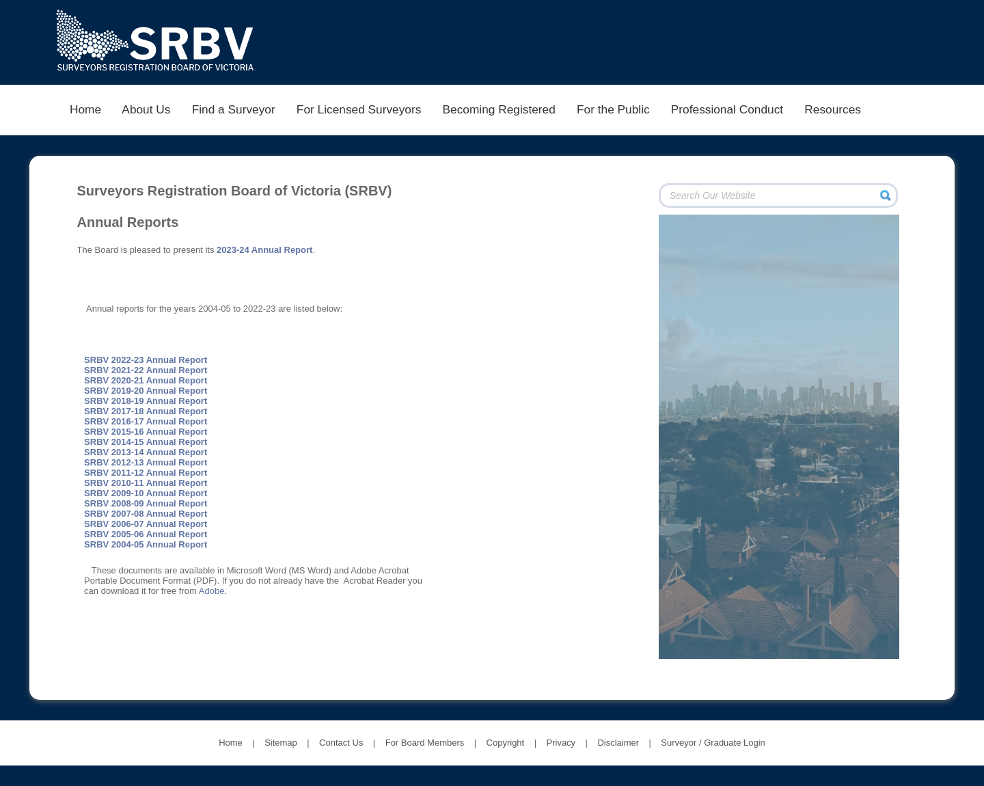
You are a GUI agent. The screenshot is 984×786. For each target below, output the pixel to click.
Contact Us (341, 742)
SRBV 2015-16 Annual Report (145, 431)
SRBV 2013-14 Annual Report (145, 452)
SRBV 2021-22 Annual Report (145, 370)
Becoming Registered (499, 109)
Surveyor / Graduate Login (713, 742)
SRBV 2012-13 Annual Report (145, 462)
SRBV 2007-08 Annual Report (145, 514)
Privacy (561, 742)
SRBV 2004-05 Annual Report (145, 544)
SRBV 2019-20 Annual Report (145, 390)
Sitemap (280, 742)
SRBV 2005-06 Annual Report (145, 534)
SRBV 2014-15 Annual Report (145, 442)
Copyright (506, 742)
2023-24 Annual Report (264, 250)
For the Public (613, 109)
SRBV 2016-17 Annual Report (145, 421)
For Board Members (425, 742)
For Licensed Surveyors (359, 109)
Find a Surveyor (233, 109)
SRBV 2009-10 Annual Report (145, 493)
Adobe (212, 591)
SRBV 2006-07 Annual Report (145, 524)
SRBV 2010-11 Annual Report (145, 483)
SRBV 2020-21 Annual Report (145, 380)
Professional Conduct (726, 109)
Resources (833, 109)
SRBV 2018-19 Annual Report (145, 401)
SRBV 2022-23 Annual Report (145, 360)
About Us (146, 109)
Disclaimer (618, 742)
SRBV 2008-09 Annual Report (145, 503)
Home (85, 109)
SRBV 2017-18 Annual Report (145, 411)
